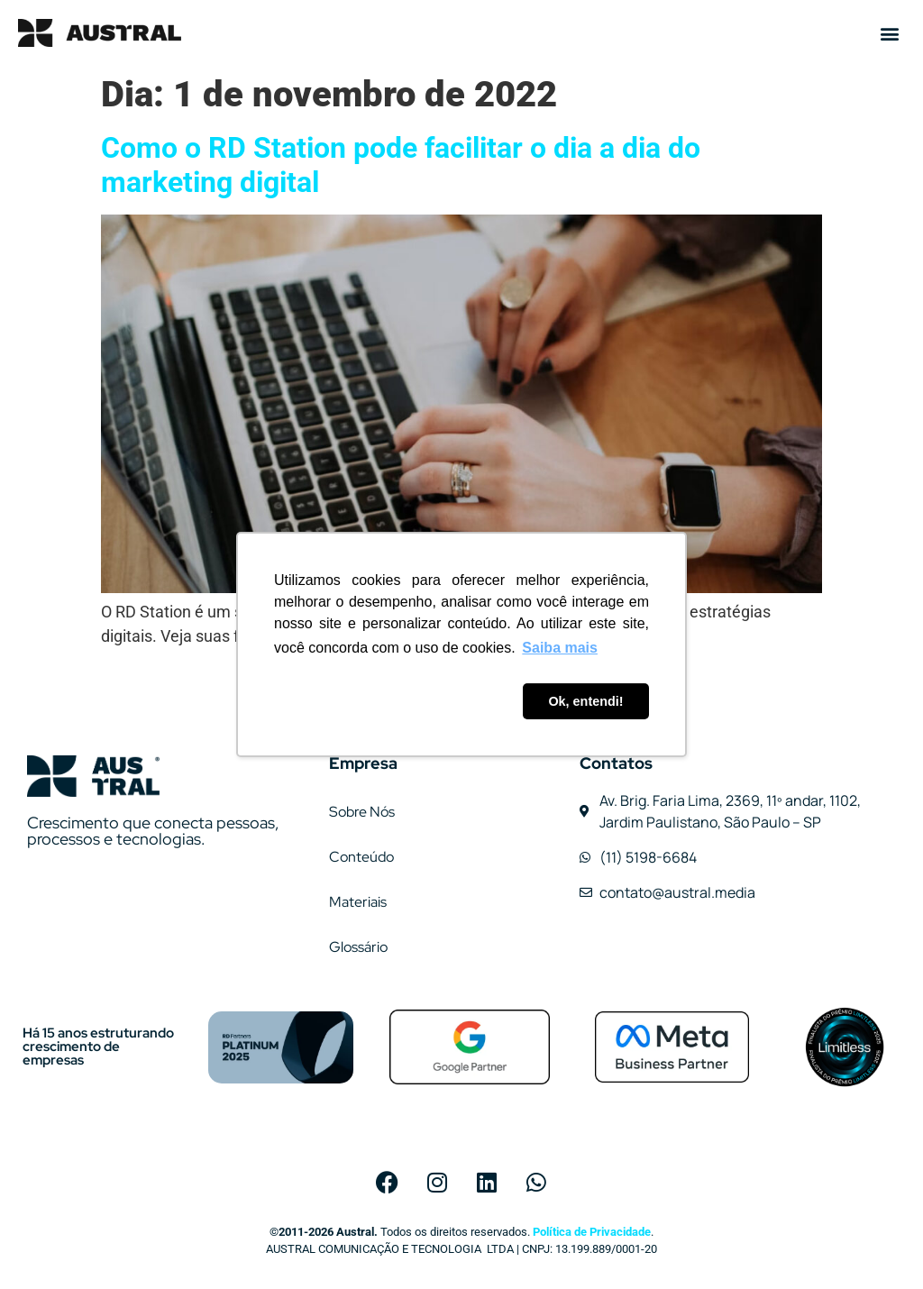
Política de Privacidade (592, 1232)
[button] (890, 33)
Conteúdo (361, 856)
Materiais (358, 901)
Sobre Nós (362, 811)
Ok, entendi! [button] (585, 701)
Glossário (358, 946)
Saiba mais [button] (560, 647)
